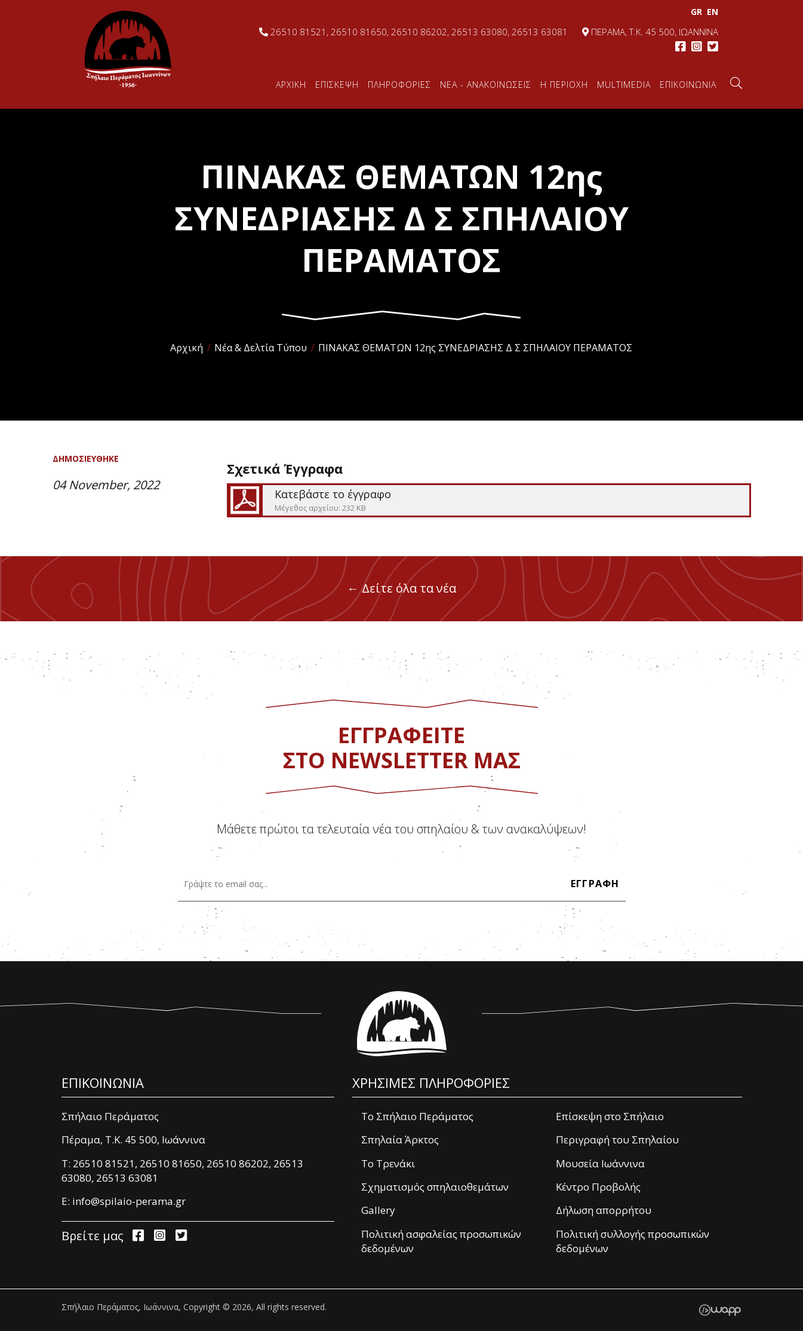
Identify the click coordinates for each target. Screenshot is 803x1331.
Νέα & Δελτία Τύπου (260, 347)
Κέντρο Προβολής (598, 1187)
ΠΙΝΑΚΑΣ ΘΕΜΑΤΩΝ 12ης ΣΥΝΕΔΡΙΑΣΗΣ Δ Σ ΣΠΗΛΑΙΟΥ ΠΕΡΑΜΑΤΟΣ (475, 347)
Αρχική (186, 347)
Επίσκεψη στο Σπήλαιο (610, 1116)
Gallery (378, 1210)
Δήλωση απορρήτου (603, 1210)
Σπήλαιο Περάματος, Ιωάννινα (128, 49)
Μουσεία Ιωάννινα (600, 1163)
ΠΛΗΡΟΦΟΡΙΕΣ (399, 84)
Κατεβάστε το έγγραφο (488, 500)
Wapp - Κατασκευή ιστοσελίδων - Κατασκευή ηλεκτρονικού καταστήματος (719, 1310)
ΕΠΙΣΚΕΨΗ (337, 84)
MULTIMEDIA (624, 84)
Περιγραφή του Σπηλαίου (617, 1139)
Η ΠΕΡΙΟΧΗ (564, 84)
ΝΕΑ (485, 84)
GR (695, 11)
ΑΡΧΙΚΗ (291, 84)
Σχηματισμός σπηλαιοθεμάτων (435, 1187)
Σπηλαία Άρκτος (400, 1139)
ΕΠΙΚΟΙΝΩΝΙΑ (688, 84)
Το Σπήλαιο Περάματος (417, 1116)
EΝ (711, 11)
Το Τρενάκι (388, 1163)
